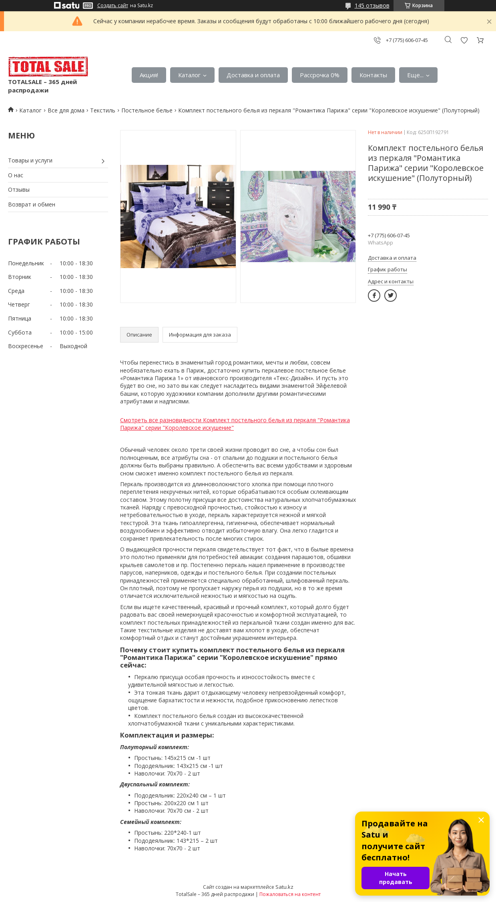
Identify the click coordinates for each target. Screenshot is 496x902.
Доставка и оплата (253, 75)
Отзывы (19, 189)
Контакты (373, 75)
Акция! (149, 75)
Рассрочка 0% (319, 75)
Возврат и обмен (31, 204)
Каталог (189, 75)
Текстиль (102, 110)
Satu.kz (284, 886)
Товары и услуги (30, 160)
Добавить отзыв (464, 40)
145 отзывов (372, 5)
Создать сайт (112, 5)
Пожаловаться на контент (290, 894)
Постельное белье (147, 110)
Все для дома (66, 110)
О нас (15, 175)
